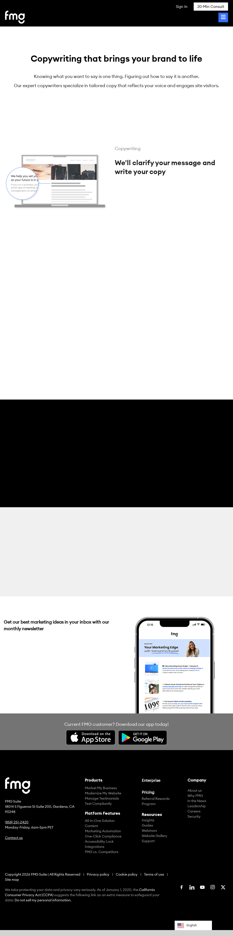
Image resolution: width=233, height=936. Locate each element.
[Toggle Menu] (223, 17)
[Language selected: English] (193, 925)
